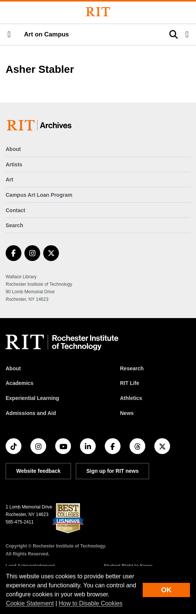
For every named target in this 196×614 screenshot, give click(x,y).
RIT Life (129, 383)
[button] (9, 34)
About (13, 149)
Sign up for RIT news (112, 471)
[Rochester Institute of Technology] (98, 12)
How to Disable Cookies (90, 603)
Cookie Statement (30, 603)
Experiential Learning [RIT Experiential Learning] (32, 398)
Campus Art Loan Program (39, 195)
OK (166, 590)
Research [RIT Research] (131, 368)
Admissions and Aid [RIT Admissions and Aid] (31, 413)
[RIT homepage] (62, 342)
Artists (14, 164)
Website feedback (38, 471)
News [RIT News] (127, 413)
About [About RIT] (13, 368)
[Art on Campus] (41, 125)
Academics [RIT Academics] (19, 383)
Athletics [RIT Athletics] (131, 398)
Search (14, 225)
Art (9, 180)
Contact (15, 210)
